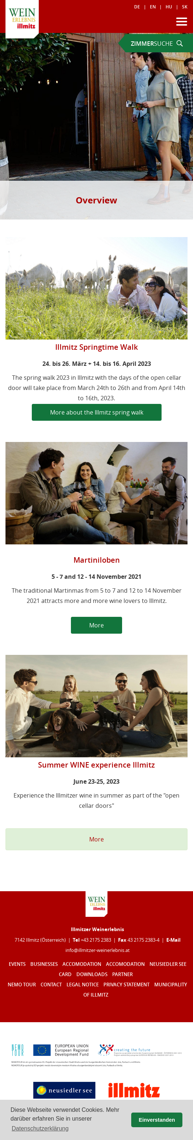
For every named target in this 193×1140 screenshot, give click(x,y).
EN (153, 7)
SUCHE (157, 44)
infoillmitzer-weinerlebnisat (97, 950)
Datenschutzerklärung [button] (40, 1128)
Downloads (91, 974)
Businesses (44, 964)
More (96, 625)
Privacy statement (126, 985)
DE (137, 7)
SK (185, 7)
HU (169, 7)
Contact (51, 985)
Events (17, 964)
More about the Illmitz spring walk (96, 412)
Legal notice (83, 985)
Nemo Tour (22, 985)
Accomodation (82, 964)
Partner (122, 974)
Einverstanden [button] (157, 1120)
